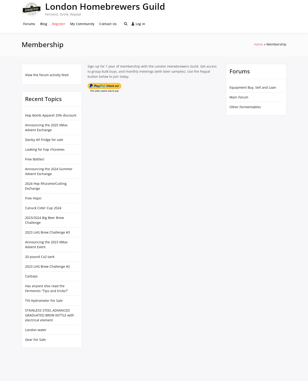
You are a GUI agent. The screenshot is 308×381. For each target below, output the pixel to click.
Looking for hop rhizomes (45, 149)
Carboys (31, 276)
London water (35, 330)
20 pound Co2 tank (39, 256)
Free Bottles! (34, 159)
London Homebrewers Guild (105, 6)
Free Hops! (33, 198)
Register (58, 24)
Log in (138, 24)
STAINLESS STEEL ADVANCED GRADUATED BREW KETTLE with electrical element (49, 315)
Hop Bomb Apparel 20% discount (50, 115)
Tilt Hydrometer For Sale (44, 300)
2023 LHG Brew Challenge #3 (47, 232)
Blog (43, 24)
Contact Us (108, 24)
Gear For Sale (35, 339)
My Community (82, 24)
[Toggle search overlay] (125, 23)
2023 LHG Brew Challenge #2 (47, 266)
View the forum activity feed (47, 75)
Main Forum (238, 97)
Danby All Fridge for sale (44, 139)
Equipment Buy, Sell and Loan (252, 87)
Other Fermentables (245, 107)
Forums (29, 24)
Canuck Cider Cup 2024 (43, 208)
